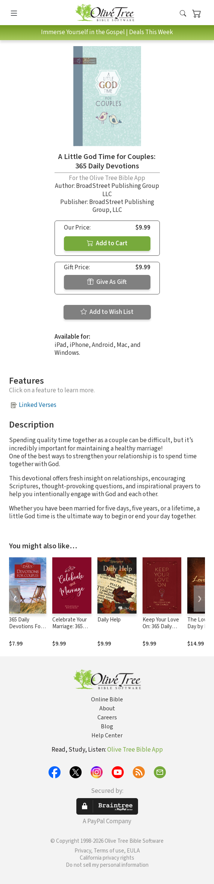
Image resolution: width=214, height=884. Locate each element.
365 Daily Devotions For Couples (25, 627)
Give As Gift (107, 282)
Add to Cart (107, 243)
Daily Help (109, 620)
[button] (183, 14)
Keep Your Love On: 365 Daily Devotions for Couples (161, 630)
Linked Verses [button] (37, 405)
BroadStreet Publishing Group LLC (117, 190)
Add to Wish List (107, 312)
